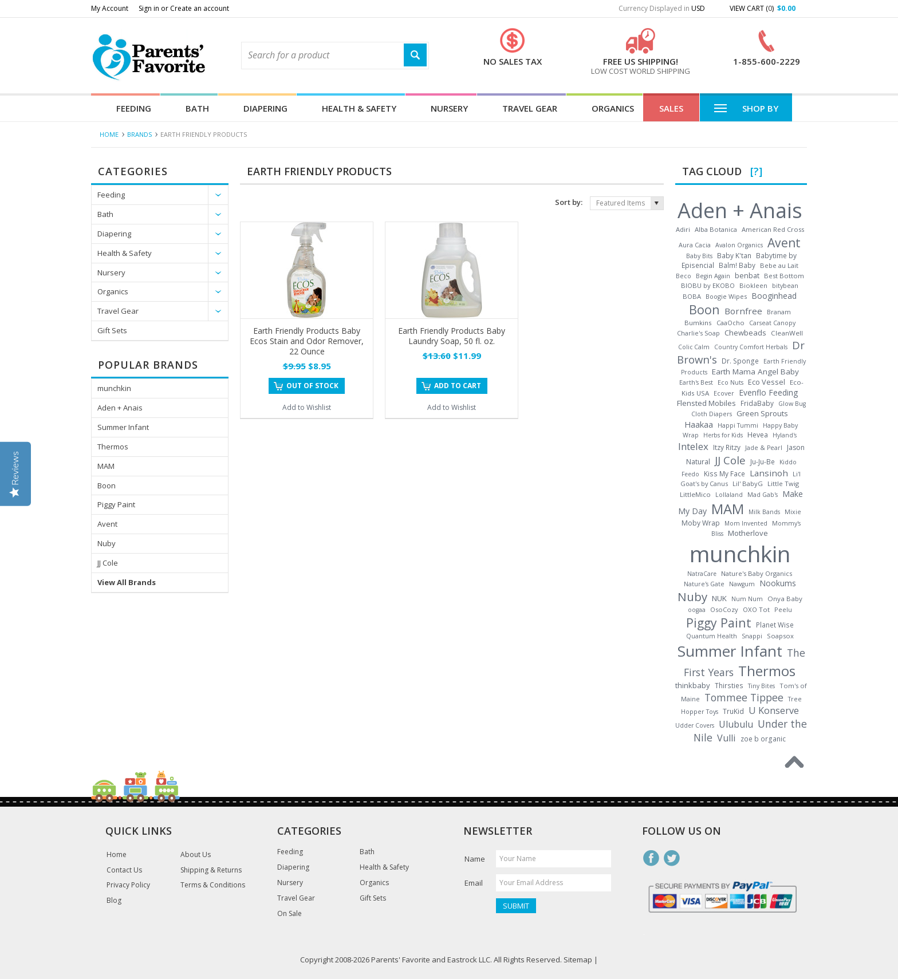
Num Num (747, 599)
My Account (109, 8)
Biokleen (753, 285)
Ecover (724, 393)
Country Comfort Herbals (750, 347)
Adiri (683, 229)
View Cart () (762, 8)
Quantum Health (711, 636)
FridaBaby (757, 403)
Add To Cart (457, 385)
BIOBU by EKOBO (708, 285)
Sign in (149, 8)
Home (109, 134)
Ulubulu (736, 724)
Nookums (777, 583)
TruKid (733, 711)
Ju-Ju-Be (762, 461)
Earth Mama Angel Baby (755, 371)
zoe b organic (763, 738)
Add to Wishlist (306, 407)
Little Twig (783, 483)
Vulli (726, 738)
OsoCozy (724, 609)
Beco (683, 276)
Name (474, 859)
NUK (719, 598)
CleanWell (787, 333)
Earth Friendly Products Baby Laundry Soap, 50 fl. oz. (451, 335)
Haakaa (698, 424)
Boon (106, 485)
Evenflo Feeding (768, 392)
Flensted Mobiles (706, 403)
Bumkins (698, 322)
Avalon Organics (739, 245)
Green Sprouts (762, 413)
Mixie (793, 512)
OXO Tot (756, 609)
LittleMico (695, 494)
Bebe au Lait (779, 265)
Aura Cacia (695, 244)
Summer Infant (123, 427)
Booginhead (774, 295)
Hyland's (785, 435)
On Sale (289, 913)
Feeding (133, 108)
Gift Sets (112, 330)
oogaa (697, 610)
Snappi (752, 636)
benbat (747, 275)
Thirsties (729, 685)
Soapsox (780, 635)
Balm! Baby (737, 265)
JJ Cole (107, 563)
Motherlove (748, 533)
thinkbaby (692, 685)
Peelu (783, 609)
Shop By (746, 107)
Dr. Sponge (740, 361)
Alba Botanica (716, 229)
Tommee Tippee (743, 697)
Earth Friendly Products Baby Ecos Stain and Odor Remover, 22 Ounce (307, 341)
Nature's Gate (704, 584)
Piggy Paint (116, 504)
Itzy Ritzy (727, 447)
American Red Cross (773, 229)
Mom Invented (745, 523)
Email (473, 883)
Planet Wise (775, 624)
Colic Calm (694, 347)
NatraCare (701, 574)
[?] (756, 171)
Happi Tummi (738, 425)
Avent (107, 524)
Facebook (651, 858)
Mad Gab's (762, 495)
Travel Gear (529, 108)
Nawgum (742, 584)
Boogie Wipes (726, 296)
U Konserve (774, 710)
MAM (106, 466)
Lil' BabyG (747, 483)
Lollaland (729, 495)
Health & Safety (359, 108)
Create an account (199, 8)
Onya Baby (784, 598)
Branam (779, 311)
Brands (139, 134)
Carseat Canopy (772, 323)
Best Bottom (784, 275)
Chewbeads (745, 332)
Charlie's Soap (698, 333)
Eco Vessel (766, 382)
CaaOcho (730, 322)
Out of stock (312, 385)
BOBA (692, 296)
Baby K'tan (734, 255)
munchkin (114, 388)
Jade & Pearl (763, 448)
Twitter (672, 858)
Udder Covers (694, 725)
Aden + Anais (120, 407)
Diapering (265, 108)
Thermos (112, 446)
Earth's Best (696, 382)
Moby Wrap (701, 523)
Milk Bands (764, 512)
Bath (197, 108)
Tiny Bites (761, 686)
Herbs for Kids (723, 435)
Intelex (693, 446)
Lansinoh (769, 473)
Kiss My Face (724, 473)
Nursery (449, 108)
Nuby (106, 543)
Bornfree (743, 311)
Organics (613, 108)
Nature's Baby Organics (756, 573)
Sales (671, 108)
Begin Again (713, 276)
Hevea (757, 435)
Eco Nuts (730, 382)
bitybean (785, 285)
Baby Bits (699, 256)
